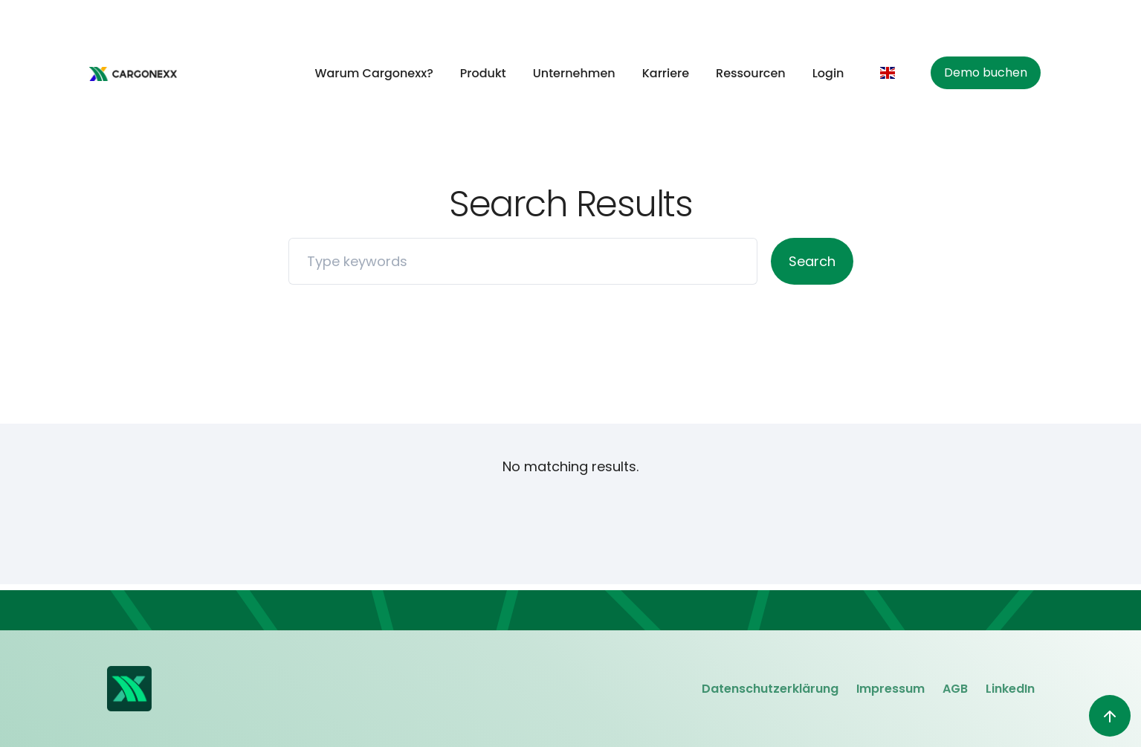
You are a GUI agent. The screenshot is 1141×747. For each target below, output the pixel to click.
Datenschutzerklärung (770, 688)
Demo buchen (985, 72)
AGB (955, 688)
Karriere (665, 73)
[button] (891, 73)
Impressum (890, 688)
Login (828, 73)
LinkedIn (1010, 688)
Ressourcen (751, 73)
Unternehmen (574, 73)
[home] (133, 73)
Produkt (483, 73)
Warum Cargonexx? (373, 73)
